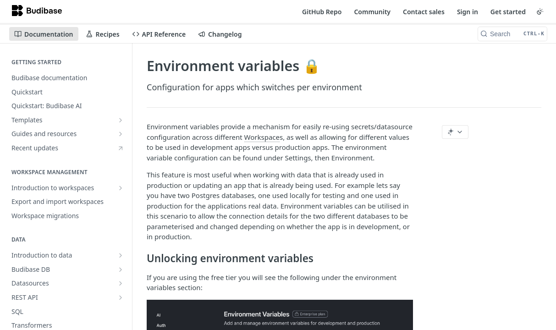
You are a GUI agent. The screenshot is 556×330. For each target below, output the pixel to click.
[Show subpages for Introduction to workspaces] (120, 188)
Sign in (467, 11)
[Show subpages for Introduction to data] (120, 255)
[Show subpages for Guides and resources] (120, 134)
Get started (508, 11)
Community (372, 11)
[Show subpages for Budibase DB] (120, 269)
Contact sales (424, 11)
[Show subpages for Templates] (120, 120)
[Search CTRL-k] (512, 34)
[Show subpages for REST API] (120, 297)
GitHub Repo (321, 11)
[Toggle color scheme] (540, 11)
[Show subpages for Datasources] (120, 283)
